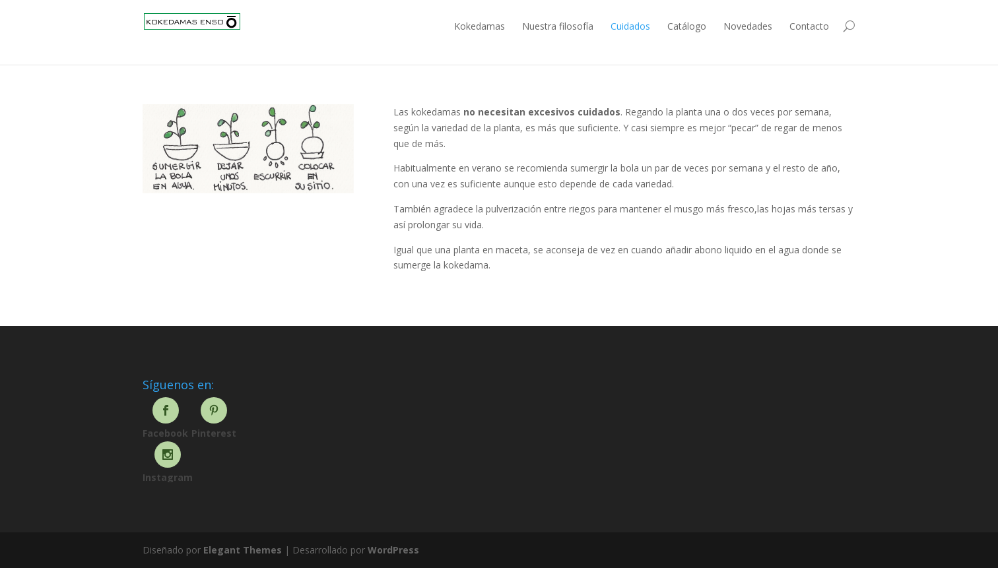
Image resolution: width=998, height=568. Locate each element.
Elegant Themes (242, 550)
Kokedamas (479, 26)
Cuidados (630, 26)
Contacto (809, 26)
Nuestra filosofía (557, 26)
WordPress (393, 550)
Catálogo (686, 26)
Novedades (747, 26)
